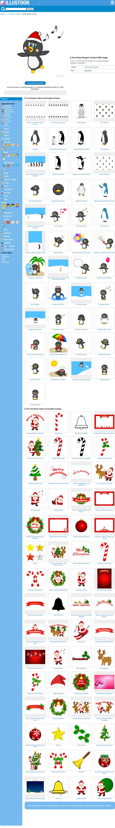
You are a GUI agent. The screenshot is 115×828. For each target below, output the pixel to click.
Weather (7, 139)
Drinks (6, 183)
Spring (6, 120)
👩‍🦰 (17, 205)
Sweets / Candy (10, 180)
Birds (6, 152)
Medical (7, 236)
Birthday (7, 116)
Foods (6, 176)
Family (4, 203)
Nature (6, 129)
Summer (7, 122)
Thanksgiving (9, 112)
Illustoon (3, 14)
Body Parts (8, 240)
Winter (6, 126)
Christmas (11, 14)
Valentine (7, 114)
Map (3, 258)
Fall (5, 124)
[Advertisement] (92, 36)
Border (4, 255)
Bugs (6, 173)
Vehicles (7, 193)
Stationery (8, 216)
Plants (6, 135)
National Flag (9, 249)
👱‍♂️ (4, 208)
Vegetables (8, 189)
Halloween (8, 110)
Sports (6, 219)
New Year (8, 118)
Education (8, 213)
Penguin (18, 14)
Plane (6, 196)
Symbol (12, 246)
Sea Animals (9, 163)
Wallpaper (5, 256)
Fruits (6, 186)
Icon (5, 246)
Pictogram (5, 262)
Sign (3, 260)
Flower (6, 132)
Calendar (7, 106)
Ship (5, 199)
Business (7, 233)
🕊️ (4, 158)
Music (6, 230)
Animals (7, 142)
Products (7, 243)
